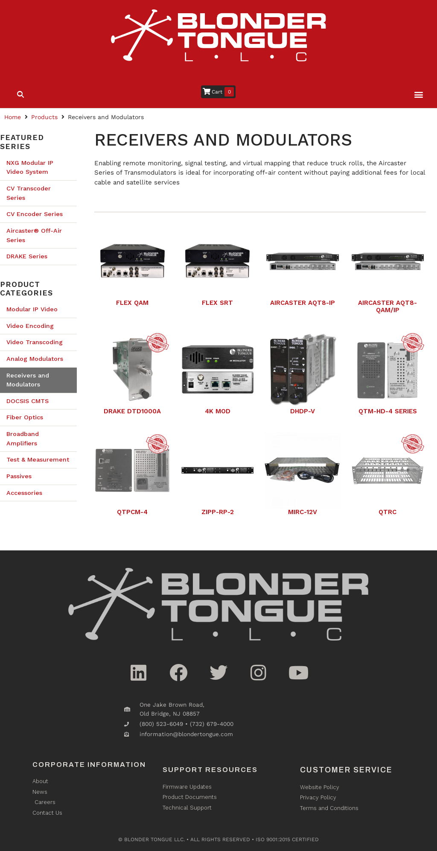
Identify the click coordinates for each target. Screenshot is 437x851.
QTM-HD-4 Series (387, 411)
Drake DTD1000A (132, 411)
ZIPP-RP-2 (217, 512)
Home (12, 117)
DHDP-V (302, 411)
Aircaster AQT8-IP (302, 303)
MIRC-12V (302, 512)
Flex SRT (217, 303)
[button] (419, 95)
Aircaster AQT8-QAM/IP (387, 306)
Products (44, 117)
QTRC (387, 512)
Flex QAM (132, 303)
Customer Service (346, 770)
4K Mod (217, 411)
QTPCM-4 (132, 512)
